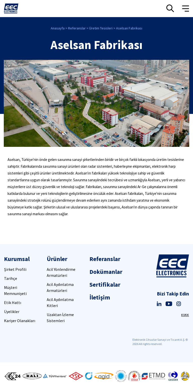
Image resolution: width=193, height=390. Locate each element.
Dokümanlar (105, 272)
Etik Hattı (12, 302)
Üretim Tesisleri (101, 28)
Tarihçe (10, 278)
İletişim (99, 297)
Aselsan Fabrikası (129, 28)
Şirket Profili (15, 269)
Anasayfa (58, 28)
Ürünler (57, 259)
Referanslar (77, 28)
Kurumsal (17, 259)
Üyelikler (11, 311)
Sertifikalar (104, 284)
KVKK (185, 315)
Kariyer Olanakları (19, 320)
